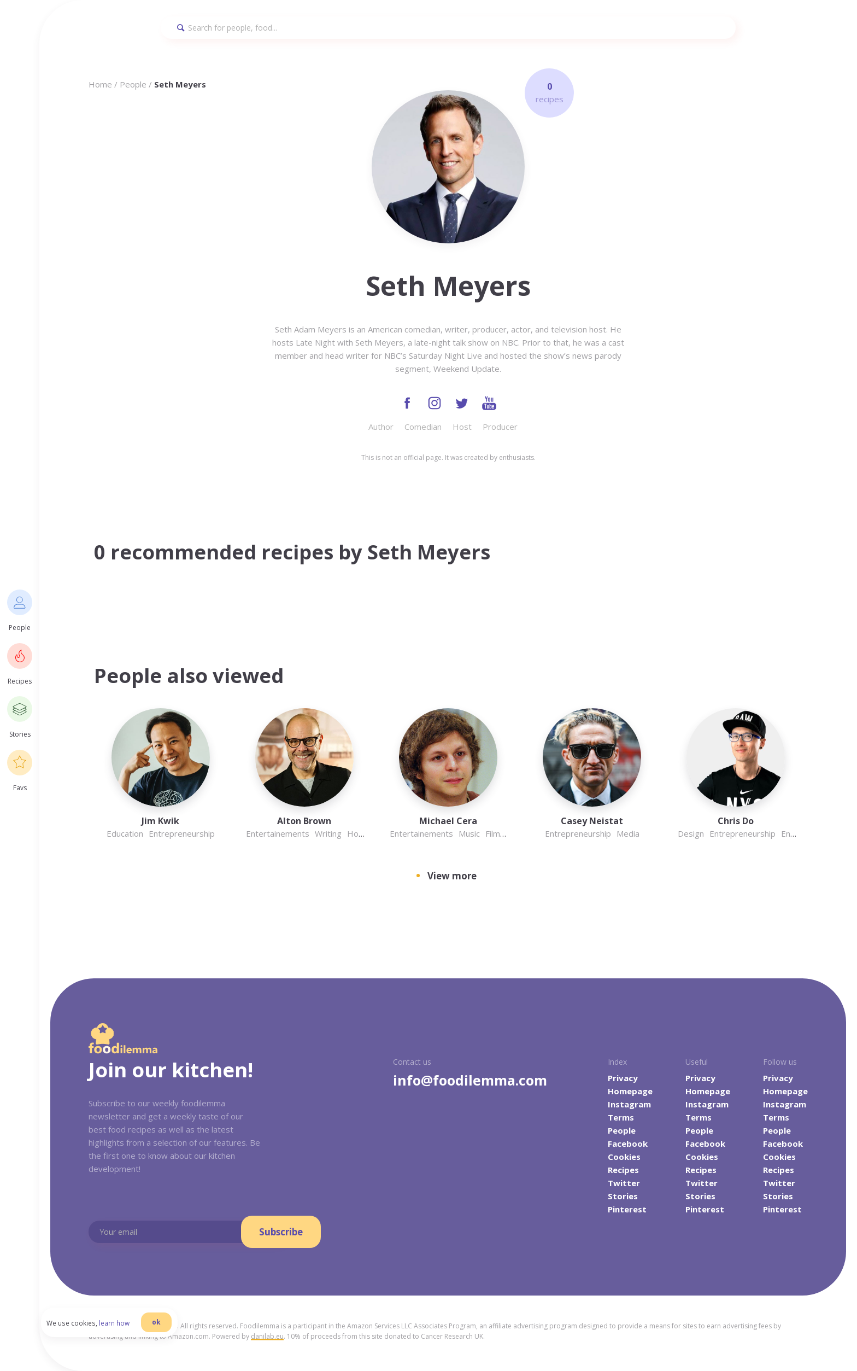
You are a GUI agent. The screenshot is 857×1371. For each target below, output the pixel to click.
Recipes (623, 1170)
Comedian (423, 427)
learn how (122, 1329)
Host (462, 427)
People (133, 84)
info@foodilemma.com (470, 1081)
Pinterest (627, 1210)
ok (164, 1328)
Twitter (624, 1184)
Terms (621, 1118)
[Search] (448, 27)
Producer (500, 427)
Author (381, 427)
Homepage (630, 1092)
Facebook (628, 1144)
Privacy (623, 1079)
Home (100, 84)
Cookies (624, 1157)
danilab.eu (267, 1337)
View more (452, 876)
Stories (623, 1197)
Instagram (629, 1105)
